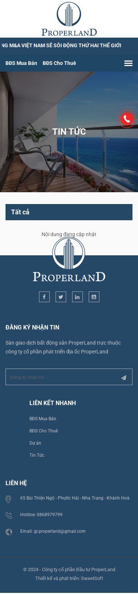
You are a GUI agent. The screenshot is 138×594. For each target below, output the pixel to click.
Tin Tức (36, 454)
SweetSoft (92, 578)
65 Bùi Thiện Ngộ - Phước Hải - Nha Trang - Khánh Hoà (75, 497)
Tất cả (20, 211)
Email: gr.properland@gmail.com (53, 530)
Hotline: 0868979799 (41, 514)
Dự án (35, 442)
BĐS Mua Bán (21, 63)
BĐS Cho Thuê (59, 63)
